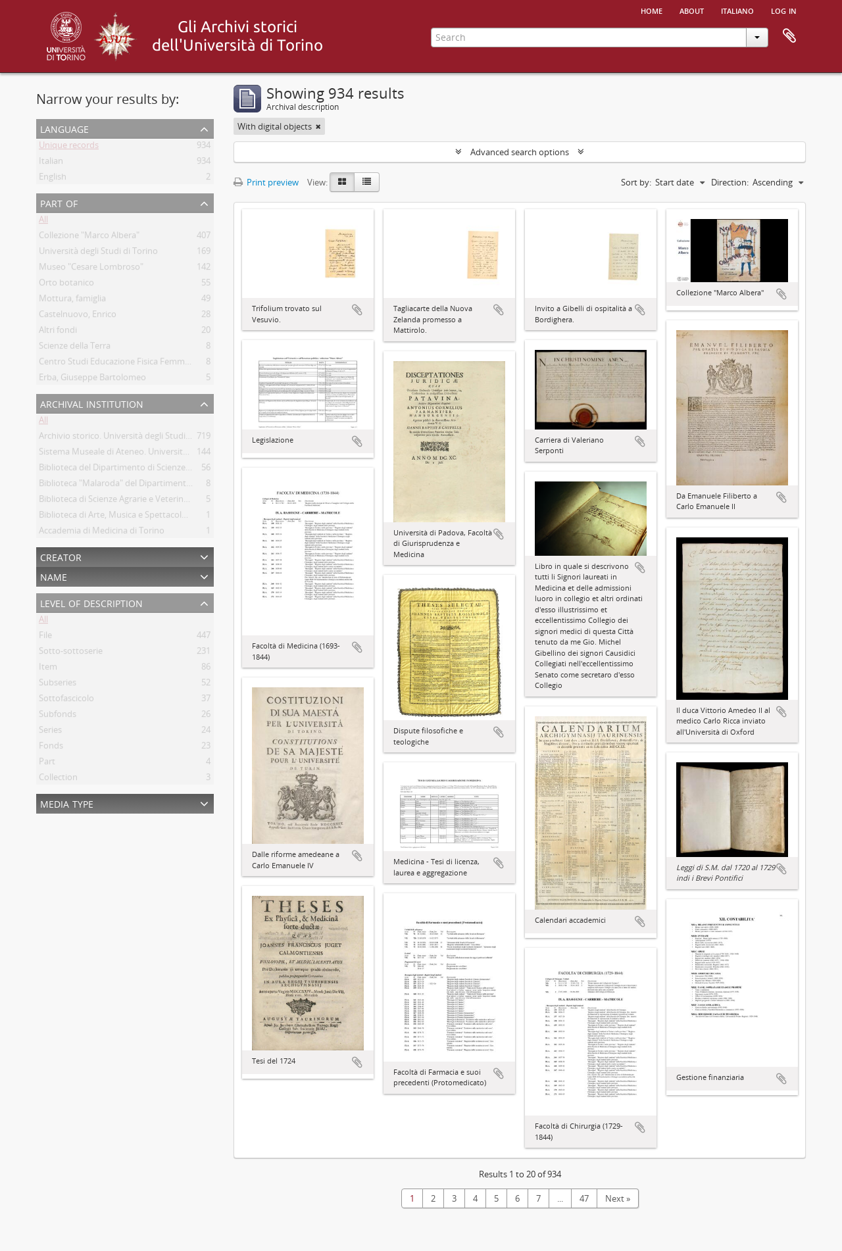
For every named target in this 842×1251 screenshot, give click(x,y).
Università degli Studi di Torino (98, 253)
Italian (51, 163)
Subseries (57, 685)
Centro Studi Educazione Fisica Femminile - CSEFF (135, 364)
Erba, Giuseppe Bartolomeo (92, 379)
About (692, 10)
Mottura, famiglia (72, 301)
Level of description (91, 602)
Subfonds (57, 716)
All (43, 222)
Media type (66, 803)
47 (584, 1198)
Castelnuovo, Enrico (77, 316)
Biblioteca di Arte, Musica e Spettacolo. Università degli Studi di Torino (174, 517)
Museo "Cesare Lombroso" (91, 269)
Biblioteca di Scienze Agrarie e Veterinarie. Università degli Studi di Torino (180, 501)
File (45, 637)
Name (53, 576)
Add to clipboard (357, 309)
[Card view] (342, 182)
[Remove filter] (318, 126)
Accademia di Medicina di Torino (101, 533)
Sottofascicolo (66, 700)
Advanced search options (519, 152)
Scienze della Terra (75, 348)
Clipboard (789, 36)
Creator (61, 556)
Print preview (266, 182)
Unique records (69, 147)
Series (50, 732)
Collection (58, 779)
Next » (617, 1198)
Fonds (51, 748)
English (52, 179)
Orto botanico (66, 285)
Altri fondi (58, 332)
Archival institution (91, 403)
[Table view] (367, 182)
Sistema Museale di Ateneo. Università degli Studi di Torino (153, 454)
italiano (737, 10)
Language (64, 128)
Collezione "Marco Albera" (89, 237)
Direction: (730, 182)
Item (48, 669)
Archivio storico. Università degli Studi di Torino (130, 438)
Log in (784, 10)
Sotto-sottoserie (71, 653)
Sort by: (636, 182)
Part (47, 764)
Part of (59, 202)
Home (651, 10)
